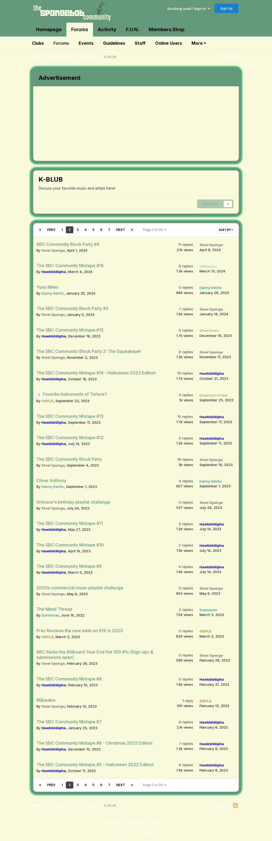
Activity (107, 29)
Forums (79, 31)
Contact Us (136, 822)
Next (120, 230)
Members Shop (166, 29)
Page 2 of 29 (154, 230)
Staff (140, 43)
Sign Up (226, 8)
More (199, 43)
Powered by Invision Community (136, 833)
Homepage (49, 29)
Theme (114, 822)
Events (86, 43)
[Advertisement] (95, 123)
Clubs (38, 43)
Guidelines (114, 43)
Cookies (158, 822)
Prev (51, 230)
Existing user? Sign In (188, 8)
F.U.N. (132, 29)
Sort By (226, 229)
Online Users (168, 43)
